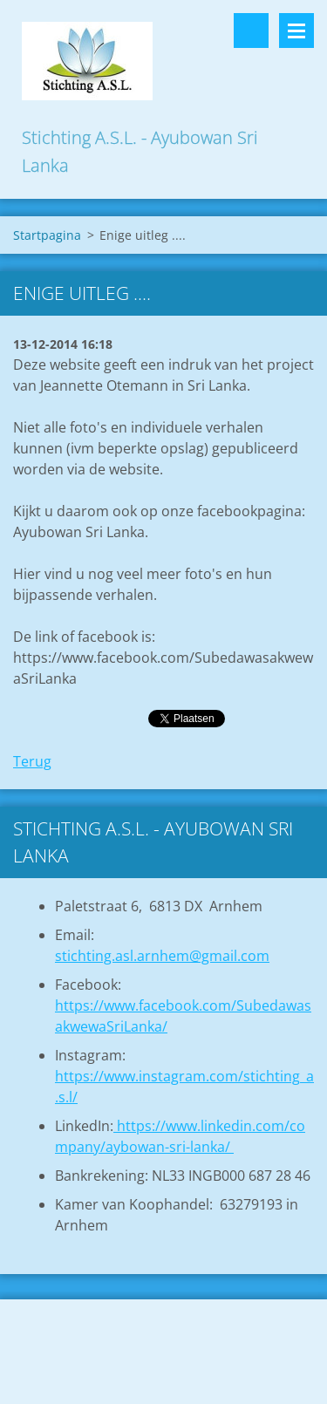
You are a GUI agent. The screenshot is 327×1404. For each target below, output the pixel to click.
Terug (32, 761)
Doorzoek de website (251, 30)
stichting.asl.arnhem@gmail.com (162, 955)
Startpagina (47, 235)
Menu (296, 30)
